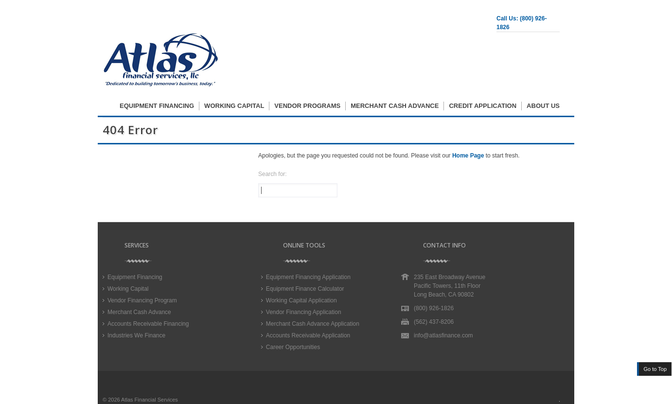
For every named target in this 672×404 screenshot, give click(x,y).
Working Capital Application (301, 300)
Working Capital (234, 105)
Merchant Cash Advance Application (312, 323)
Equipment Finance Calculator (305, 288)
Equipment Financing (157, 105)
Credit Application (482, 105)
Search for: (272, 174)
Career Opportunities (293, 347)
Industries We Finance (136, 335)
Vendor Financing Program (142, 300)
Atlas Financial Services (149, 400)
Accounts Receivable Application (308, 335)
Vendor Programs (307, 105)
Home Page (468, 155)
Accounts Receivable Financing (148, 323)
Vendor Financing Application (303, 312)
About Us (543, 105)
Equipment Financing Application (308, 277)
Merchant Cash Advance (395, 105)
